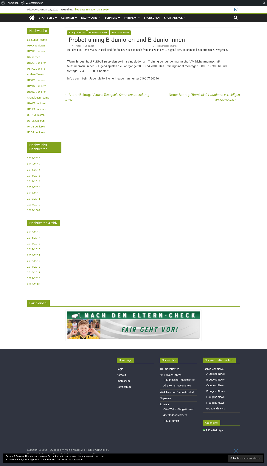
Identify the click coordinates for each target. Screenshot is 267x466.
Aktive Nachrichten (170, 374)
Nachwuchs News (98, 32)
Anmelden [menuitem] (13, 2)
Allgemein (165, 398)
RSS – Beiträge (213, 430)
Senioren (67, 17)
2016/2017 (33, 164)
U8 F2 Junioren (36, 120)
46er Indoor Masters (175, 415)
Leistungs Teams (37, 39)
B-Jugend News (77, 32)
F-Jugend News (215, 402)
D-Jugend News (215, 391)
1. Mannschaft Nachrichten (179, 379)
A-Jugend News (215, 373)
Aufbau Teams (35, 74)
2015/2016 (33, 169)
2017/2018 (33, 158)
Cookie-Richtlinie (74, 459)
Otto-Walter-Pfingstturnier (178, 409)
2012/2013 (33, 187)
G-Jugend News (215, 408)
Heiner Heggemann (167, 46)
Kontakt (121, 374)
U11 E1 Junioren (36, 109)
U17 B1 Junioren (36, 51)
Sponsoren (152, 17)
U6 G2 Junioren (36, 132)
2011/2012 (33, 192)
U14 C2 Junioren (36, 68)
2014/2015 (33, 175)
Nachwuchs (89, 17)
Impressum (123, 380)
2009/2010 (33, 204)
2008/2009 (33, 210)
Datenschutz (124, 386)
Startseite (46, 17)
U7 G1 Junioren (36, 126)
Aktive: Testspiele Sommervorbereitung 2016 (106, 97)
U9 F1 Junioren (36, 114)
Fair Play (130, 17)
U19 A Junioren (36, 45)
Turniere (111, 17)
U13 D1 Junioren (36, 80)
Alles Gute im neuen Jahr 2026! (91, 9)
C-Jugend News (215, 385)
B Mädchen (33, 57)
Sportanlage (173, 17)
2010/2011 (33, 198)
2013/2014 (33, 181)
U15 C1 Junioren (36, 62)
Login (120, 368)
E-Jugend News (215, 396)
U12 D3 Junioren (36, 91)
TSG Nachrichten (120, 32)
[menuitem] (3, 3)
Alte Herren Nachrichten (177, 385)
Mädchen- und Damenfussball (177, 392)
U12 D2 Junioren (36, 86)
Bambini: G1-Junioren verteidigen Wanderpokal (216, 97)
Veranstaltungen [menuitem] (32, 3)
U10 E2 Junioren (36, 103)
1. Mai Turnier (171, 420)
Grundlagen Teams (38, 97)
